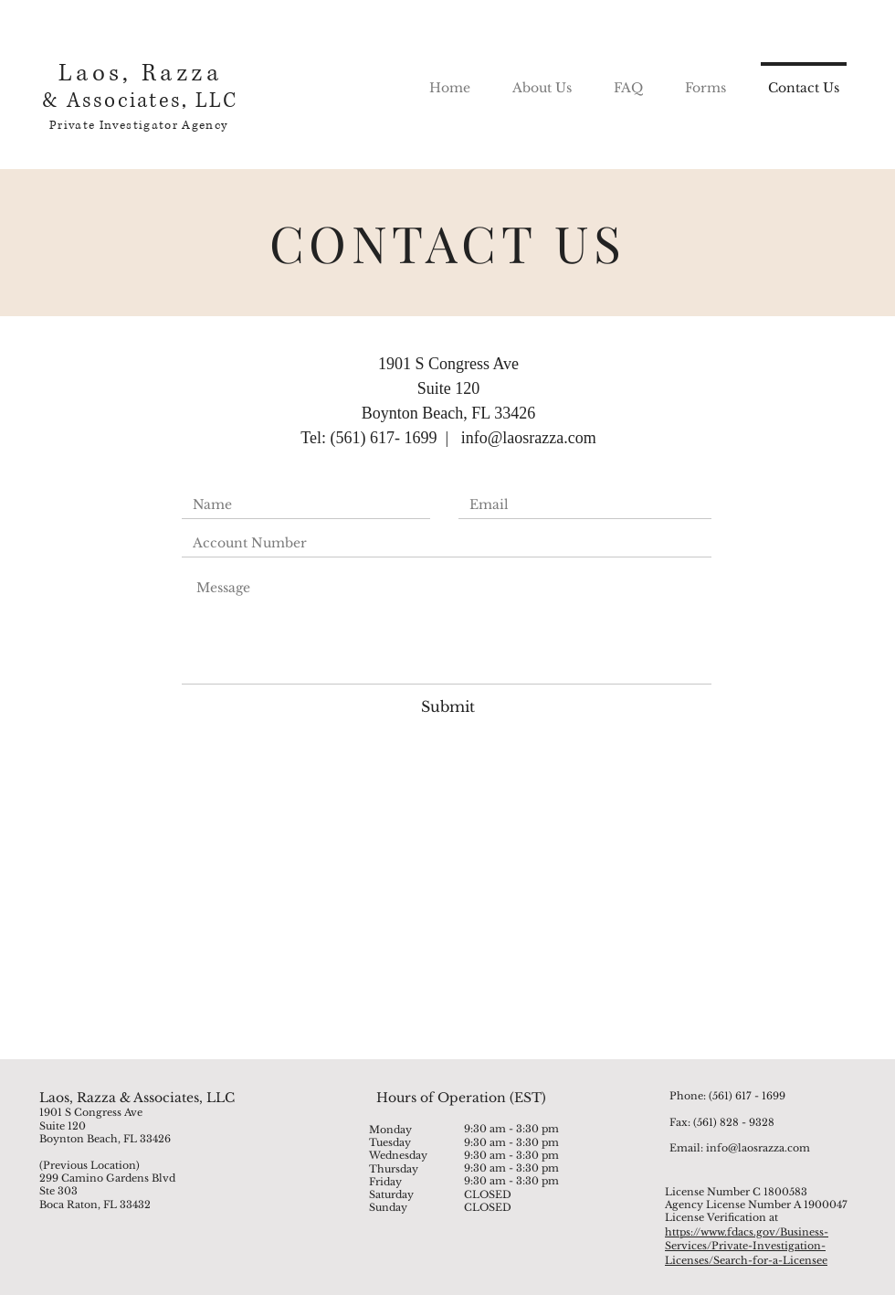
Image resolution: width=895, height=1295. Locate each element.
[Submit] (447, 706)
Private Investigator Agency (138, 125)
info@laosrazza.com (758, 1147)
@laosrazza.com (542, 438)
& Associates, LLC (139, 101)
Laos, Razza (140, 74)
